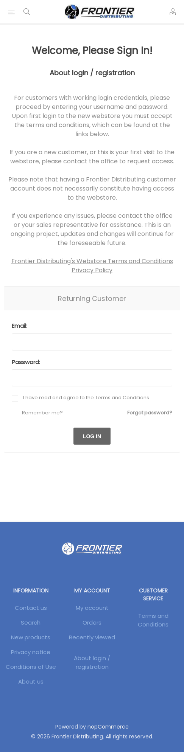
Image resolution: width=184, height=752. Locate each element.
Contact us (31, 608)
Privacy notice (30, 652)
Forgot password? (149, 412)
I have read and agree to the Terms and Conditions (85, 397)
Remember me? (42, 412)
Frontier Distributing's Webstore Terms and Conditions (92, 261)
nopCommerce (108, 726)
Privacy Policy (92, 270)
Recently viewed (92, 637)
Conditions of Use (31, 667)
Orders (92, 622)
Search (31, 622)
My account (92, 608)
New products (30, 637)
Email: (19, 326)
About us (31, 681)
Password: (26, 362)
